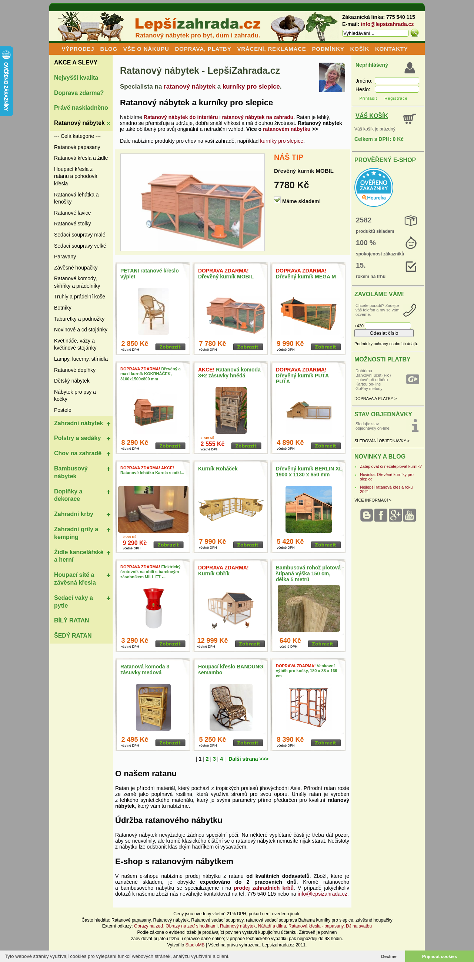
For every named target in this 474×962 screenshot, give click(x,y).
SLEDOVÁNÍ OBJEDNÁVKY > (382, 441)
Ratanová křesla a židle (81, 158)
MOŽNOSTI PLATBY (382, 359)
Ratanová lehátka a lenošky (76, 198)
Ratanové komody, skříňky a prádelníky (77, 282)
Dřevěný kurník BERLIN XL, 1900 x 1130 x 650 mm (310, 471)
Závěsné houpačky (76, 268)
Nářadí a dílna (272, 926)
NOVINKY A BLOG (379, 456)
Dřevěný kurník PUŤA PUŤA (302, 375)
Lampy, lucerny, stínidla (81, 359)
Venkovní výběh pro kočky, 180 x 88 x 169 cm (306, 671)
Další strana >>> (248, 759)
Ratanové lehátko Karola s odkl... (152, 470)
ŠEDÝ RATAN (73, 635)
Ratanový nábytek (79, 123)
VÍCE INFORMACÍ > (372, 500)
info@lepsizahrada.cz (387, 24)
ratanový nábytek (190, 86)
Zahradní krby (73, 514)
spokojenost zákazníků (380, 254)
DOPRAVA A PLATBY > (375, 398)
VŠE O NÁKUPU (146, 49)
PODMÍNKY (328, 49)
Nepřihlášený (372, 65)
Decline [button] (389, 956)
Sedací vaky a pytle (73, 602)
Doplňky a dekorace (68, 495)
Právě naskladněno (81, 108)
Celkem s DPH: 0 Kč (379, 139)
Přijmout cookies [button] (439, 956)
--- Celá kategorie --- (77, 136)
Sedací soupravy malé (80, 235)
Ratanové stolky (72, 224)
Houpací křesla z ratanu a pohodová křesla (75, 176)
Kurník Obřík (223, 570)
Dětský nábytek (72, 381)
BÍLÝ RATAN (71, 620)
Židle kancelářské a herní (78, 556)
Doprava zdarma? (79, 93)
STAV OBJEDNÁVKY (383, 414)
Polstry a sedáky (77, 438)
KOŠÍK (360, 49)
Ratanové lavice (72, 213)
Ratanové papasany (77, 147)
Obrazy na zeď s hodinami (191, 926)
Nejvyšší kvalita (76, 78)
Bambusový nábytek (71, 472)
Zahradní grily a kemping (76, 533)
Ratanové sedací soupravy (217, 920)
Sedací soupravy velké (80, 246)
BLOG (108, 49)
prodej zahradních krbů (264, 888)
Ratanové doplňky (75, 370)
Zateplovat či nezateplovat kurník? (391, 466)
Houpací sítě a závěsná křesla (75, 579)
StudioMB (194, 945)
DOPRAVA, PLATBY (203, 49)
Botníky (62, 308)
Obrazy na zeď (148, 926)
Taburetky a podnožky (79, 319)
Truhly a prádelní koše (79, 297)
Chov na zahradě (77, 453)
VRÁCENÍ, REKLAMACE (271, 49)
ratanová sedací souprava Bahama (280, 920)
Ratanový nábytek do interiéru (181, 117)
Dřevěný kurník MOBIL (304, 171)
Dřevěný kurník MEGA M (306, 274)
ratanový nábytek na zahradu (257, 117)
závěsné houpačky (374, 920)
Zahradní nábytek (78, 423)
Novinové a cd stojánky (80, 330)
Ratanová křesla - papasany (316, 926)
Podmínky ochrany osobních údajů (385, 343)
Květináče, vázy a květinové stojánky (75, 344)
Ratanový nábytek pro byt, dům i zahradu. (197, 35)
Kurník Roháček (218, 469)
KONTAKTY (391, 49)
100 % (366, 243)
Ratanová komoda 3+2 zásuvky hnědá (229, 372)
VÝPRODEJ (77, 49)
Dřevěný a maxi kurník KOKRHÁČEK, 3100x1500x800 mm (150, 374)
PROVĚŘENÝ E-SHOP (385, 160)
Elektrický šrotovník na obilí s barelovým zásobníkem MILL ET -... (150, 572)
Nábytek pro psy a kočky (75, 395)
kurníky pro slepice (251, 86)
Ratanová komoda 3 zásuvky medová (144, 669)
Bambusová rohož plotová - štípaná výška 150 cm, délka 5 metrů (310, 573)
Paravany (65, 256)
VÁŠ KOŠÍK (372, 116)
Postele (62, 410)
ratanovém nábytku (286, 129)
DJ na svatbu (359, 926)
